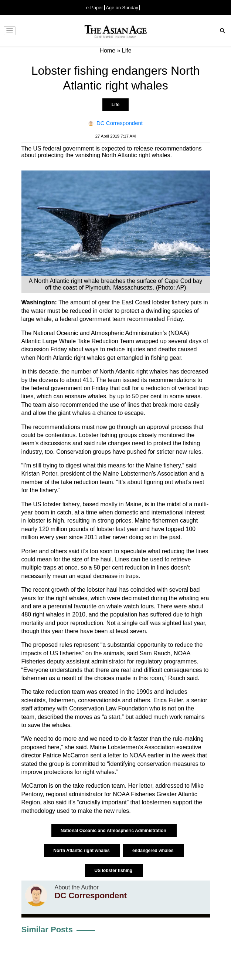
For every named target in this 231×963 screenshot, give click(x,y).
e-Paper (94, 7)
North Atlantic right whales (82, 850)
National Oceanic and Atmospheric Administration (114, 830)
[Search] (223, 31)
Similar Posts (47, 929)
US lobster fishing (113, 870)
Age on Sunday (122, 7)
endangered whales (153, 850)
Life (115, 104)
